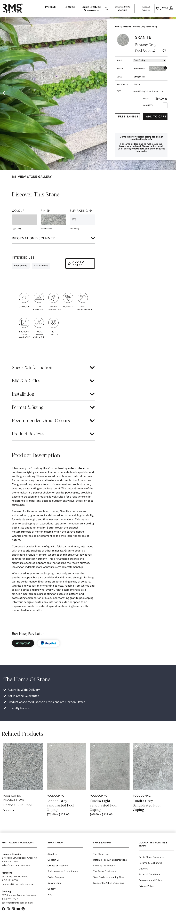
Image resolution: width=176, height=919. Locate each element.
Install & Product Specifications (110, 859)
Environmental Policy (150, 880)
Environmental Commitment (62, 871)
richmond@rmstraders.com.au (18, 883)
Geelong (6, 891)
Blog (49, 894)
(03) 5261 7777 (10, 898)
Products (127, 26)
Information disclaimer (33, 238)
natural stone (76, 468)
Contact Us (53, 859)
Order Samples (55, 877)
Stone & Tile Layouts (104, 865)
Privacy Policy (146, 886)
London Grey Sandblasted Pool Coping (60, 805)
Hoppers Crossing (11, 854)
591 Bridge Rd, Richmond (15, 876)
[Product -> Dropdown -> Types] (149, 60)
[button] (4, 93)
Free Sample (128, 116)
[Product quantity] (165, 105)
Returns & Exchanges (150, 862)
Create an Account (57, 865)
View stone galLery (35, 177)
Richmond (7, 872)
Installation (23, 394)
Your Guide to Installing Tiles (108, 877)
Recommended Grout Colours (41, 420)
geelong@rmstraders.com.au (17, 902)
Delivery (143, 868)
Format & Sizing (27, 407)
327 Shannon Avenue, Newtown (19, 895)
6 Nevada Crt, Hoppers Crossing (19, 857)
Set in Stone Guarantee (151, 857)
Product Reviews (28, 433)
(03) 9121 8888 (10, 880)
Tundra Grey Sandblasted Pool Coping (147, 805)
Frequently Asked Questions (108, 882)
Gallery (51, 888)
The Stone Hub (101, 854)
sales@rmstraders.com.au (16, 865)
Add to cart (156, 116)
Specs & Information (32, 367)
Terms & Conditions (149, 874)
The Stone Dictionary (104, 871)
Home (118, 26)
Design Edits (54, 882)
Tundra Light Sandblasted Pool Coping (103, 805)
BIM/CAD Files (26, 380)
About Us (52, 854)
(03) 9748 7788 (10, 861)
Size (119, 91)
